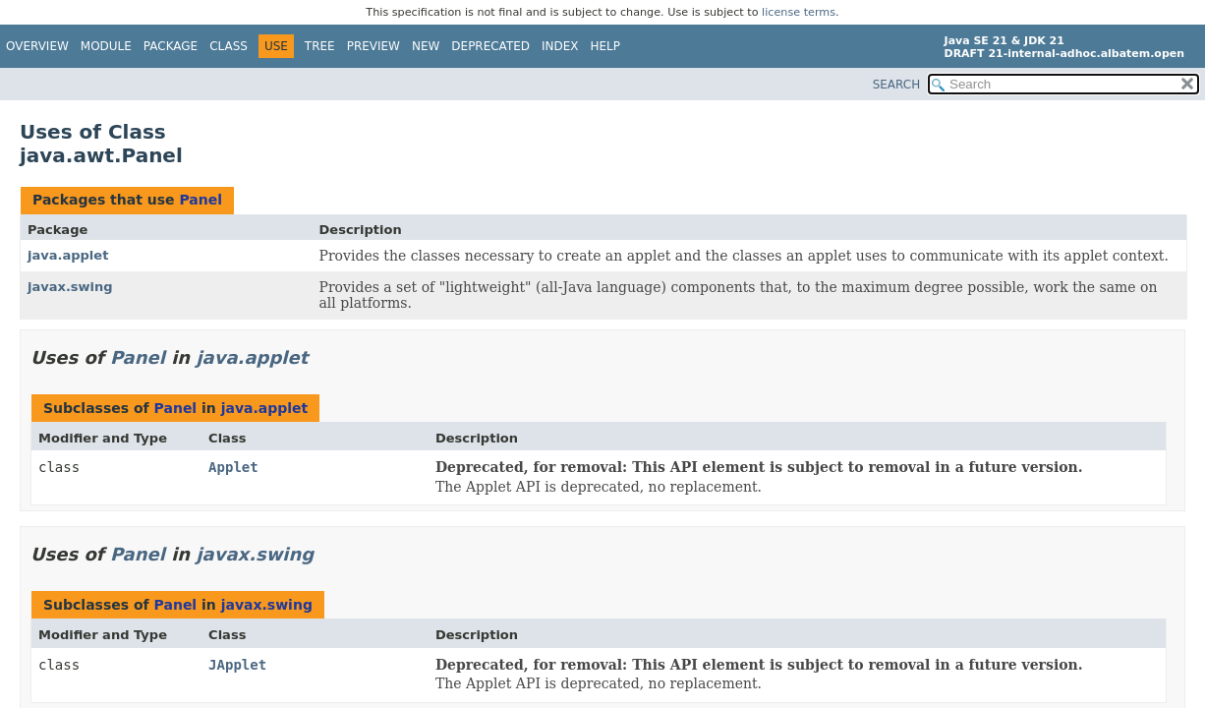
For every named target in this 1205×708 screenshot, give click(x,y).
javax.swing (70, 286)
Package (170, 46)
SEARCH (897, 84)
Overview (37, 46)
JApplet (237, 665)
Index (560, 46)
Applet (233, 467)
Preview (373, 46)
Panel (200, 199)
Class (228, 46)
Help (606, 46)
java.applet (68, 255)
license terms (798, 12)
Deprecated (490, 46)
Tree (320, 46)
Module (106, 46)
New (425, 46)
